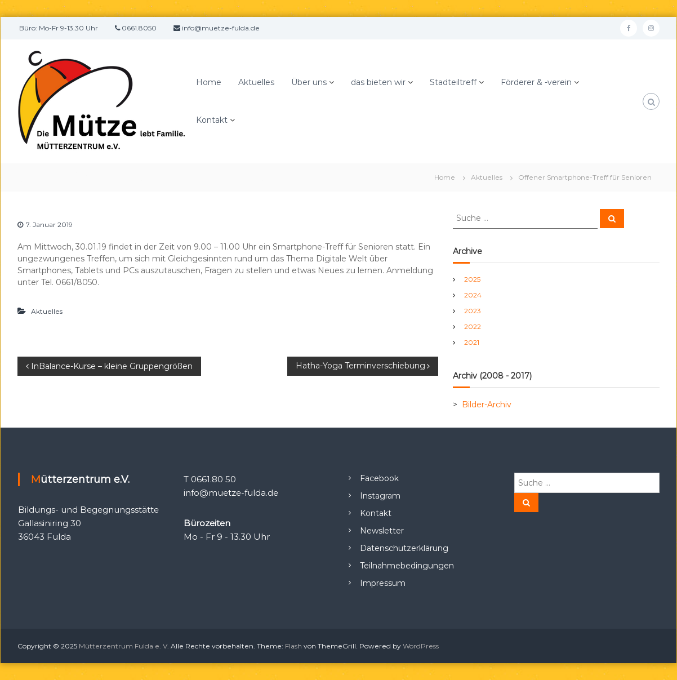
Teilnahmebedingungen (407, 566)
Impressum (383, 583)
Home (208, 82)
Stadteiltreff (453, 82)
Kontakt (212, 120)
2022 (472, 326)
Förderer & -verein (536, 82)
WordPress (421, 646)
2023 (472, 310)
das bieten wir (378, 82)
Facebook (379, 478)
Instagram (380, 496)
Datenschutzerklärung (404, 548)
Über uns (309, 82)
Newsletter (382, 531)
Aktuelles (256, 82)
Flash (293, 646)
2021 (471, 342)
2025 (472, 279)
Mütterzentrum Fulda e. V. (124, 646)
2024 (473, 295)
